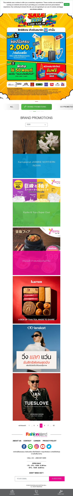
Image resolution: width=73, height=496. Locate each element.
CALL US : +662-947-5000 (36, 458)
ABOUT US (17, 441)
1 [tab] (36, 101)
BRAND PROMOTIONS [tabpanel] (36, 107)
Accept (67, 4)
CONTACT (27, 441)
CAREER (37, 441)
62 (54, 425)
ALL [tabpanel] (11, 107)
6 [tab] (42, 111)
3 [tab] (38, 111)
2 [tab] (34, 111)
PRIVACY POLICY (49, 441)
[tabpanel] (36, 52)
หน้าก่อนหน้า (22, 425)
